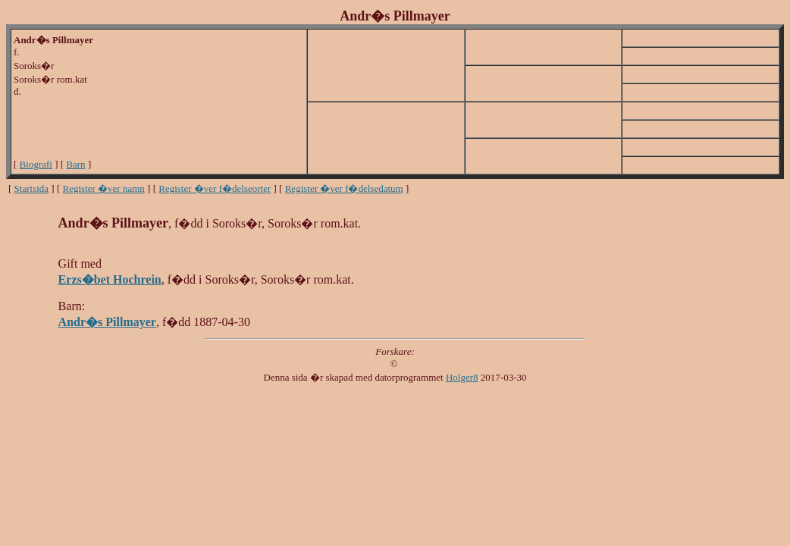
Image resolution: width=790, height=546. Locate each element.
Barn (75, 164)
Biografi (36, 164)
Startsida (31, 188)
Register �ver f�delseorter (214, 188)
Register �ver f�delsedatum (344, 188)
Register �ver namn (104, 188)
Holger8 (462, 377)
